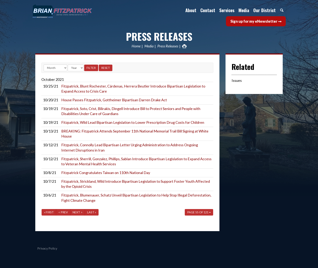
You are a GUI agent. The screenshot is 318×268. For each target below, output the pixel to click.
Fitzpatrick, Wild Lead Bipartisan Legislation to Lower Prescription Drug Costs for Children (132, 122)
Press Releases (159, 36)
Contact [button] (207, 10)
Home (136, 46)
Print (184, 46)
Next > (78, 212)
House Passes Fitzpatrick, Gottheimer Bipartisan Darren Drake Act (114, 100)
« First (49, 212)
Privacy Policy (47, 248)
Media (149, 46)
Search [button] (282, 10)
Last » (91, 212)
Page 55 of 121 (199, 212)
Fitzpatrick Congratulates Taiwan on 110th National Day (105, 172)
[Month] (55, 67)
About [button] (190, 10)
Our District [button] (264, 10)
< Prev (63, 212)
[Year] (76, 67)
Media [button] (243, 10)
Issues (237, 80)
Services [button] (226, 10)
